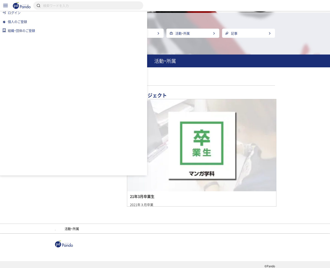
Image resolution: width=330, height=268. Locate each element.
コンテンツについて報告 (191, 262)
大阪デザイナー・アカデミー (185, 91)
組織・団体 (109, 246)
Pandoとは (216, 246)
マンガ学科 (162, 99)
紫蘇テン (168, 217)
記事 (84, 246)
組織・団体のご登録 (251, 246)
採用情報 (137, 246)
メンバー (142, 217)
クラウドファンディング (175, 246)
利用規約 (86, 262)
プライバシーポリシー (119, 262)
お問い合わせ (154, 262)
